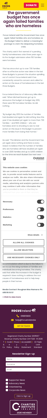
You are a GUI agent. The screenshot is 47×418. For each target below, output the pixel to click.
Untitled (12, 374)
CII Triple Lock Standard (38, 344)
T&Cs (4, 344)
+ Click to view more (12, 297)
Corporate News (17, 390)
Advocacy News (17, 383)
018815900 (24, 316)
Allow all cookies (23, 242)
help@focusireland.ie (23, 320)
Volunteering (15, 386)
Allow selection (23, 250)
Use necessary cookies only (23, 257)
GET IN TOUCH (23, 326)
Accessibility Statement (26, 344)
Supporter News (17, 380)
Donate (31, 5)
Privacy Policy (16, 344)
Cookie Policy (9, 344)
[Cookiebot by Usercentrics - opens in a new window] (33, 158)
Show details (33, 235)
